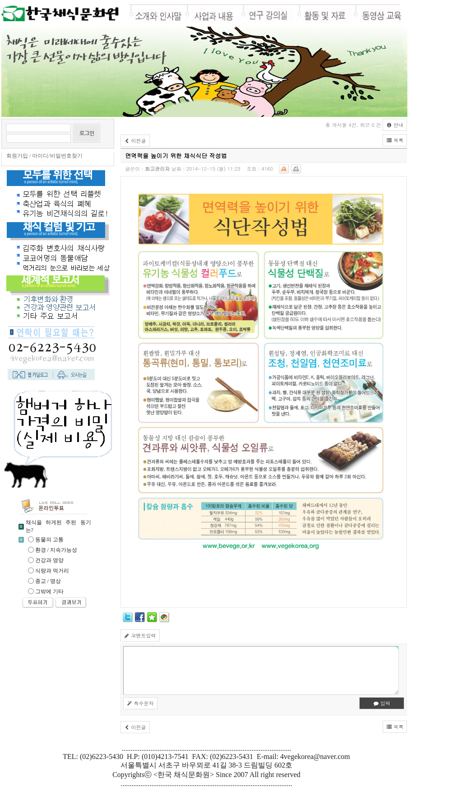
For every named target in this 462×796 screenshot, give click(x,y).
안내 (394, 124)
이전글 (135, 140)
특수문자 (140, 703)
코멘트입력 (140, 635)
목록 (394, 140)
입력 (381, 703)
